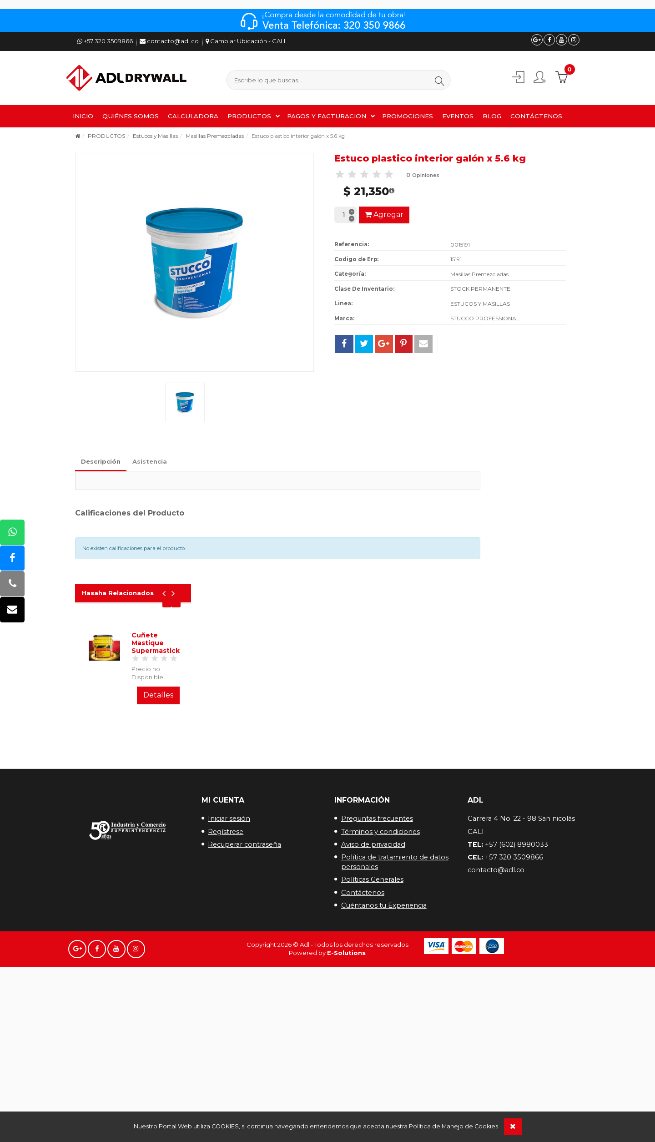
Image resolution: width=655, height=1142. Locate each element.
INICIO (83, 114)
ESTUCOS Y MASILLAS (480, 301)
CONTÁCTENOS (536, 114)
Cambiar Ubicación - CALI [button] (245, 41)
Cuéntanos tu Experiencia (384, 768)
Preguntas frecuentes (377, 682)
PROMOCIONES (407, 114)
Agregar (384, 212)
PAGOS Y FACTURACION (326, 114)
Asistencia (149, 459)
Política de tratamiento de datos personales (394, 725)
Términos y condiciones (380, 695)
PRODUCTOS (249, 114)
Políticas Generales (372, 743)
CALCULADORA (193, 114)
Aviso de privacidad (373, 707)
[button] (446, 80)
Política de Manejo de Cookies (453, 1126)
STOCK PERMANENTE (480, 286)
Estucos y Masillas (155, 134)
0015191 (460, 242)
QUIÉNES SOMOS (130, 114)
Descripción (101, 459)
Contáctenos (362, 756)
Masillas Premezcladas (215, 134)
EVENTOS (458, 114)
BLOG (492, 114)
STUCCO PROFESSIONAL (484, 316)
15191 (456, 257)
